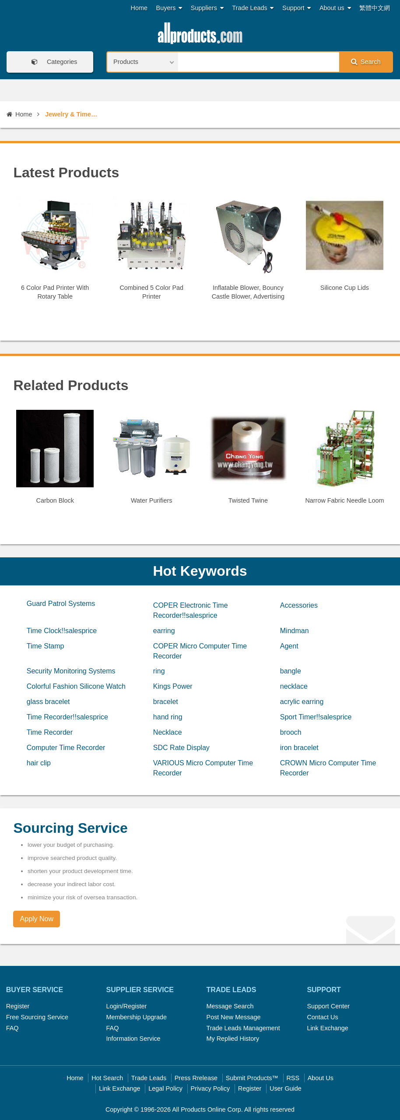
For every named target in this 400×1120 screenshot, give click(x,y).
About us (335, 8)
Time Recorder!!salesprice (67, 717)
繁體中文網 (374, 7)
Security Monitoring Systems (71, 671)
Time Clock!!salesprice (62, 630)
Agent (289, 646)
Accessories (299, 605)
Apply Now (36, 919)
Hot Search (107, 1077)
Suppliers (207, 8)
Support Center (328, 1006)
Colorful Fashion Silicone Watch (76, 686)
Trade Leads (253, 8)
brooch (291, 732)
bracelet (165, 701)
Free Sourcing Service (37, 1017)
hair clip (39, 763)
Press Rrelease (196, 1077)
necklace (294, 686)
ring (159, 671)
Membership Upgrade (136, 1017)
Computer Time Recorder (66, 747)
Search (366, 61)
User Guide (286, 1088)
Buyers (169, 8)
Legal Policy (165, 1088)
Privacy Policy (210, 1088)
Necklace (167, 732)
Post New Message (234, 1017)
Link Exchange (327, 1028)
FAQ (12, 1028)
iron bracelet (299, 747)
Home (139, 7)
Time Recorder (50, 732)
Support (296, 8)
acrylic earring (302, 701)
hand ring (167, 717)
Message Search (230, 1006)
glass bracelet (48, 701)
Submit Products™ (252, 1077)
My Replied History (233, 1038)
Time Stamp (45, 646)
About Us (320, 1077)
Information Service (133, 1038)
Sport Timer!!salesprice (316, 717)
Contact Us (322, 1017)
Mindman (294, 630)
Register (18, 1006)
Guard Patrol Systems (61, 603)
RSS (292, 1077)
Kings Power (173, 686)
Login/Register (126, 1006)
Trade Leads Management (243, 1028)
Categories (51, 61)
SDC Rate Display (181, 747)
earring (164, 630)
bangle (290, 671)
